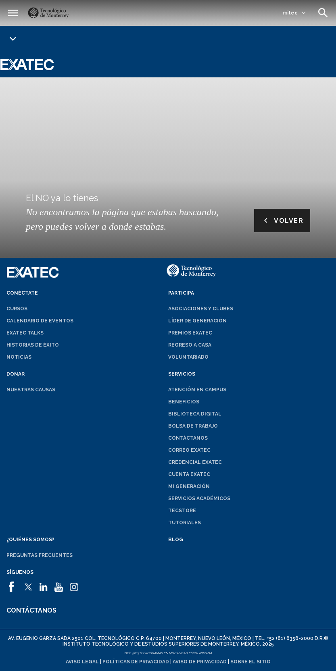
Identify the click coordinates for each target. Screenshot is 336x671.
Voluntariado (188, 357)
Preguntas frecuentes (39, 555)
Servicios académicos (199, 498)
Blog (175, 539)
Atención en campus (197, 390)
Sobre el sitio (250, 662)
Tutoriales (184, 523)
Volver (282, 220)
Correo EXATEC (189, 450)
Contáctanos (188, 438)
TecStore (182, 510)
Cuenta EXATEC (189, 474)
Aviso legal (82, 662)
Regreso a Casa (189, 345)
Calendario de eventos (39, 321)
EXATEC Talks (25, 333)
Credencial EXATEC (195, 462)
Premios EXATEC (190, 333)
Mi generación (189, 486)
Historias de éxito (32, 345)
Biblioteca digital (194, 414)
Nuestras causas (30, 390)
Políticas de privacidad (135, 662)
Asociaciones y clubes (200, 309)
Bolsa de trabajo (193, 426)
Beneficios (183, 402)
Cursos (16, 309)
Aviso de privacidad (200, 662)
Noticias (18, 357)
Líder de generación (197, 321)
